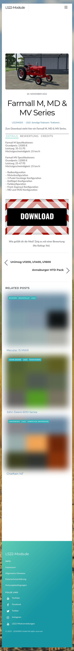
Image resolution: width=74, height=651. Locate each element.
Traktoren (55, 122)
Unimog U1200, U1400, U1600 (30, 262)
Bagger (13, 298)
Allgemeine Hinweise (15, 573)
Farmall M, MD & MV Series (37, 107)
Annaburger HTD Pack (48, 270)
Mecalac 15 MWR (18, 350)
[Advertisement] (37, 31)
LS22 (28, 122)
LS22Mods (17, 122)
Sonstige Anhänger (38, 421)
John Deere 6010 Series (22, 412)
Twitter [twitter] (12, 610)
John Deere (15, 360)
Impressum (10, 567)
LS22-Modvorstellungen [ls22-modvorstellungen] (20, 623)
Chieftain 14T (15, 473)
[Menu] (66, 7)
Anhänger (14, 421)
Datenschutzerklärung (15, 579)
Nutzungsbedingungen (16, 585)
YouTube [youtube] (12, 598)
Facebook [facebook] (13, 604)
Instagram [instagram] (13, 617)
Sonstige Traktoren (40, 122)
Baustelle (24, 298)
